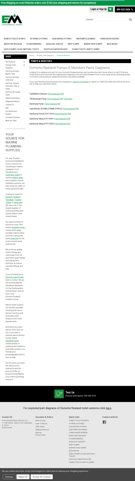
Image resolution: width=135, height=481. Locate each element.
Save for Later (40, 420)
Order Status (40, 427)
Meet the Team (11, 121)
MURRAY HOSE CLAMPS (93, 44)
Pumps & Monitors (63, 55)
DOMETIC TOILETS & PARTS (14, 39)
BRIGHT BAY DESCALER (13, 44)
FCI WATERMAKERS (33, 44)
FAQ (7, 108)
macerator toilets (13, 175)
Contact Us (10, 105)
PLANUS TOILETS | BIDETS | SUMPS (86, 49)
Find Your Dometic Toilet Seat (12, 78)
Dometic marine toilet (14, 277)
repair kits (14, 238)
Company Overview (13, 117)
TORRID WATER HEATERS (109, 39)
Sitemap (38, 433)
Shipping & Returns (13, 101)
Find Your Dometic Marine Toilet (12, 72)
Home (31, 55)
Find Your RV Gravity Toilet (13, 93)
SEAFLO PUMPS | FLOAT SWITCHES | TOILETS (21, 49)
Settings (9, 476)
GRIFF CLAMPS (73, 44)
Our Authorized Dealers (11, 112)
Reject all (23, 476)
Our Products (10, 62)
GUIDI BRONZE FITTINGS (61, 39)
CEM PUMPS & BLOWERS (85, 39)
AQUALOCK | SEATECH (54, 44)
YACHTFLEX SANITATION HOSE (56, 49)
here (108, 408)
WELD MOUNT (112, 44)
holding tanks (17, 178)
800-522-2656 (125, 9)
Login (93, 9)
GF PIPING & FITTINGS (39, 39)
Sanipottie (18, 202)
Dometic (9, 197)
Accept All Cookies (42, 476)
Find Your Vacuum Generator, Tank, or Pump (12, 86)
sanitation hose (18, 227)
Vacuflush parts (12, 341)
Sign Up (103, 9)
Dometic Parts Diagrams (11, 66)
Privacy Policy (40, 435)
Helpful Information (13, 98)
